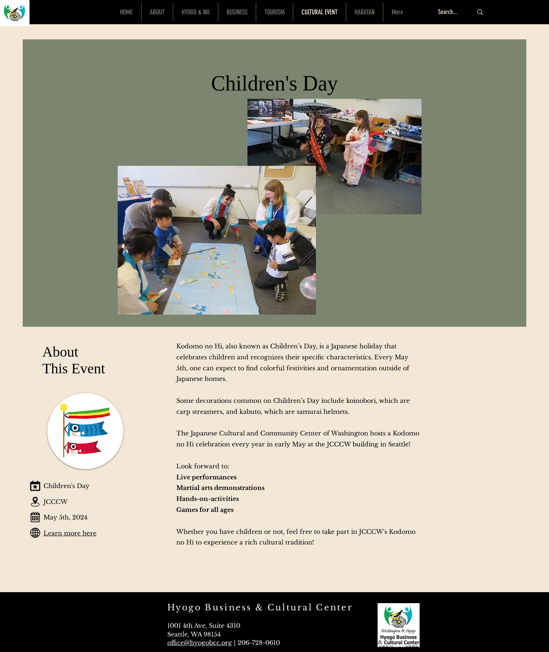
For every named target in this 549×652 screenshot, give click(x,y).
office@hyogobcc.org (199, 642)
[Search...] (449, 12)
